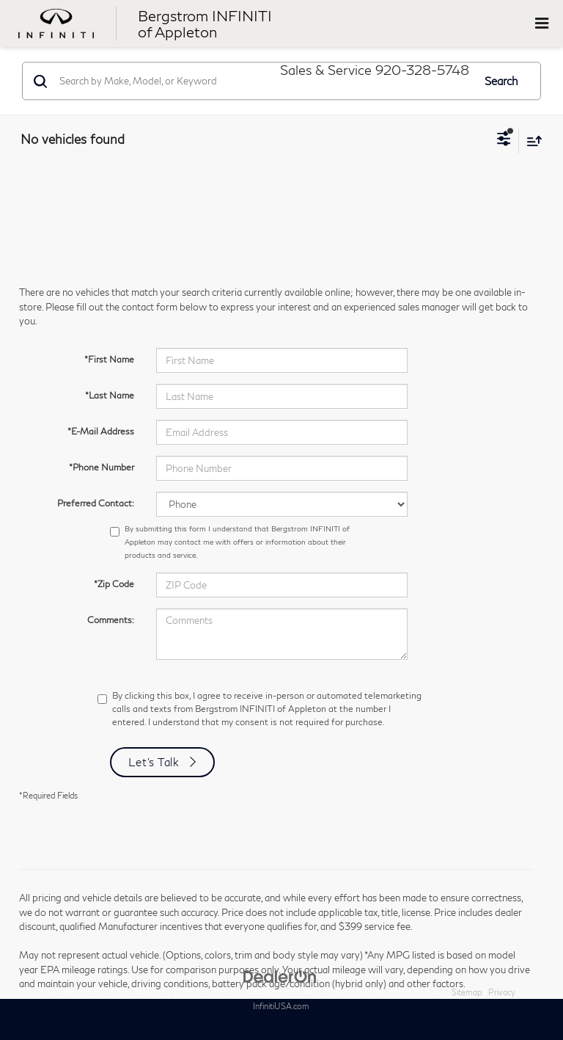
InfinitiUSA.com (281, 1006)
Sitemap (467, 992)
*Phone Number (101, 467)
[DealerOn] (280, 975)
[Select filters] (504, 140)
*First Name (109, 359)
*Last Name (109, 395)
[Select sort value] (530, 140)
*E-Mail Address (100, 431)
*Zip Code (114, 583)
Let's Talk (154, 761)
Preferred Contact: (95, 503)
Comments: (110, 619)
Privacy (501, 992)
